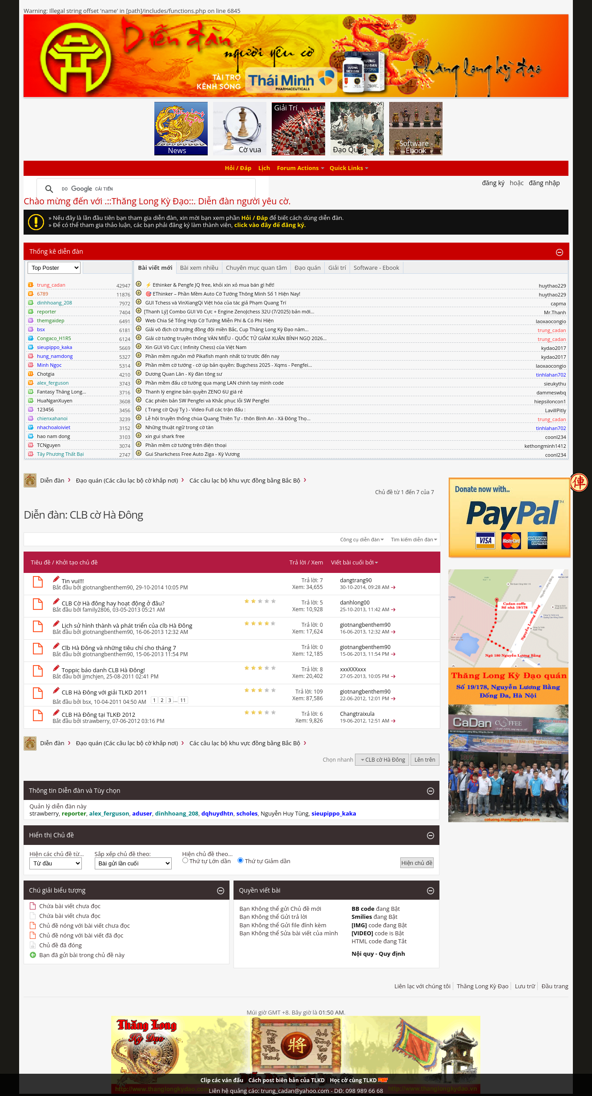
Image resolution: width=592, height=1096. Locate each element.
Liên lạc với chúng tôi (423, 986)
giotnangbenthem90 (107, 587)
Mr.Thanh (555, 312)
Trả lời (298, 562)
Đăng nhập (544, 183)
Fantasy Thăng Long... (61, 391)
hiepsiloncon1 (550, 401)
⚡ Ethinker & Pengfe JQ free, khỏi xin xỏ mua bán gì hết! (209, 284)
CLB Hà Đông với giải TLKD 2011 (104, 692)
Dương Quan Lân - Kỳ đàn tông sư (183, 373)
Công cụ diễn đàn (360, 539)
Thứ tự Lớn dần (206, 861)
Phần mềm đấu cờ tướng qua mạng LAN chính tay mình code (214, 382)
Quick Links (346, 168)
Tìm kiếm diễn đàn (412, 539)
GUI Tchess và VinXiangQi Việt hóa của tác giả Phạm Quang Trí (215, 302)
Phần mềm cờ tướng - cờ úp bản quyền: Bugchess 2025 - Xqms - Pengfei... (228, 364)
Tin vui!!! (73, 581)
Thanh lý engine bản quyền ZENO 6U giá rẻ (194, 391)
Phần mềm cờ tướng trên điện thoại (186, 445)
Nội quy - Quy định (378, 954)
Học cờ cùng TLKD (359, 1080)
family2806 (95, 609)
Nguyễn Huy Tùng (285, 813)
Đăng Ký (493, 183)
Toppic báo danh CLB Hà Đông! (103, 670)
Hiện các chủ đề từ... (56, 853)
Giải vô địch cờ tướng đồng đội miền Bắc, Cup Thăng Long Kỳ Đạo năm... (227, 329)
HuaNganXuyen (54, 400)
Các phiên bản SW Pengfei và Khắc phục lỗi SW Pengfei (207, 400)
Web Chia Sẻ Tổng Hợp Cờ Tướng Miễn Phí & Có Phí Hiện (209, 320)
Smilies (361, 917)
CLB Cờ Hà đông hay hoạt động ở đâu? (113, 603)
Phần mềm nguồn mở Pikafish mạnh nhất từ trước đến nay (212, 356)
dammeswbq (551, 392)
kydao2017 (553, 348)
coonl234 (555, 437)
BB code (363, 909)
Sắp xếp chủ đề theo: (123, 853)
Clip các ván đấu (222, 1080)
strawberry (95, 721)
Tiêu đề (40, 562)
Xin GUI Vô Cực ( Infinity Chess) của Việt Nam (196, 347)
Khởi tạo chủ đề (76, 562)
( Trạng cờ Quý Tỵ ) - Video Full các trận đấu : (195, 409)
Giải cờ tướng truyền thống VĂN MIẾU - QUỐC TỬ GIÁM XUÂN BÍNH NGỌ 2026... (236, 338)
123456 (45, 409)
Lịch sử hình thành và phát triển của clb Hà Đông (127, 625)
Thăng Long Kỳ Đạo (482, 986)
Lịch (264, 168)
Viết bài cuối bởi (355, 562)
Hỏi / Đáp (238, 168)
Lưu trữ (525, 986)
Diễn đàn (52, 480)
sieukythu (555, 383)
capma (558, 303)
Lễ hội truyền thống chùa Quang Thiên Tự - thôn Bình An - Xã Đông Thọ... (227, 418)
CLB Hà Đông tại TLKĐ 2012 (99, 714)
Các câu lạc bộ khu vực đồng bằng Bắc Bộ (244, 480)
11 (183, 700)
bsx (86, 702)
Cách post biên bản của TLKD (286, 1080)
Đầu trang (555, 986)
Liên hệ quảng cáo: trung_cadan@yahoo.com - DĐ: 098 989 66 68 (296, 1091)
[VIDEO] (362, 933)
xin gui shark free (165, 436)
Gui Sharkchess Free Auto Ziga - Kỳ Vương (192, 454)
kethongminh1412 (545, 445)
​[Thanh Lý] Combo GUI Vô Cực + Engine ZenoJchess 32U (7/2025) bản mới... (229, 311)
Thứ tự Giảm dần (264, 861)
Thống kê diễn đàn (56, 251)
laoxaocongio (551, 321)
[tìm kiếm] (145, 189)
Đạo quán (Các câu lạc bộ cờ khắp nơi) (127, 480)
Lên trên (425, 759)
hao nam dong (53, 436)
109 (318, 691)
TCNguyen (48, 445)
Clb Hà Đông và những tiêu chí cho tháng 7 (119, 648)
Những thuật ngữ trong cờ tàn (179, 427)
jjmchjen (92, 676)
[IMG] (359, 925)
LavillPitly (555, 410)
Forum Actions (298, 168)
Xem (317, 562)
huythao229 (552, 285)
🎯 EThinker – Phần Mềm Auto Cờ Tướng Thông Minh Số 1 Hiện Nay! (223, 293)
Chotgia (45, 373)
